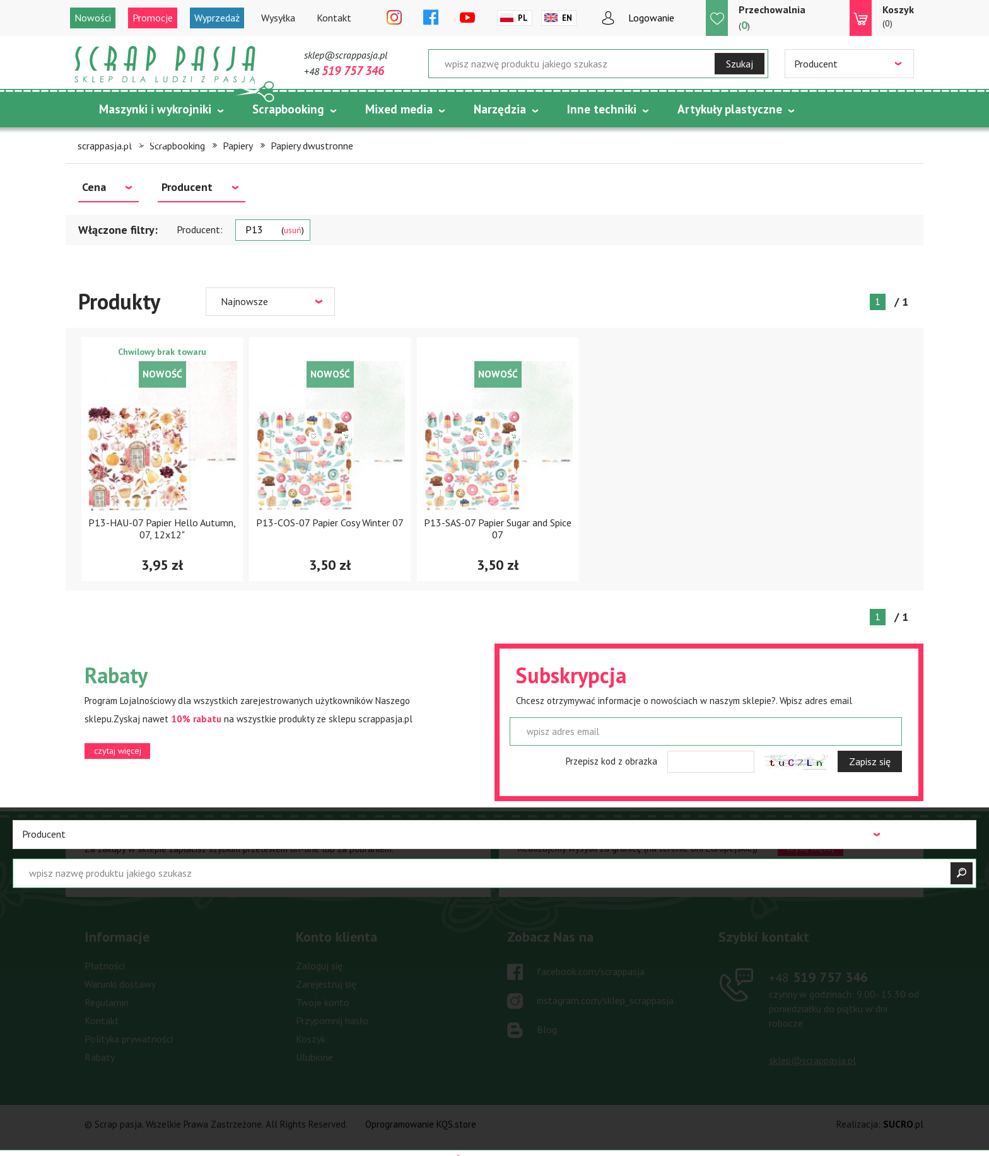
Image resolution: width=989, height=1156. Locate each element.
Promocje (152, 17)
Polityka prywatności (129, 1038)
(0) (898, 16)
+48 (344, 71)
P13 (274, 229)
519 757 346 (818, 977)
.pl (903, 1124)
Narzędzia (500, 109)
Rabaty (100, 1057)
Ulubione (314, 1057)
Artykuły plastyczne (729, 109)
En (567, 18)
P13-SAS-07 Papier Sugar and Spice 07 (497, 528)
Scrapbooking (288, 109)
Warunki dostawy (120, 984)
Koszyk (310, 1038)
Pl (523, 18)
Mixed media (399, 109)
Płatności (105, 965)
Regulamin (107, 1002)
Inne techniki (601, 109)
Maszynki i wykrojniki (155, 109)
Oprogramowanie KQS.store (420, 1124)
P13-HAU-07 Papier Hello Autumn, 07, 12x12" (162, 528)
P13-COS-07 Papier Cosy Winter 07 (330, 522)
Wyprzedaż (217, 17)
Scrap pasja (165, 64)
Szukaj (739, 63)
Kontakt (334, 17)
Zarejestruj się (326, 984)
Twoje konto (322, 1002)
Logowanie (651, 17)
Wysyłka (278, 17)
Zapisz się (870, 761)
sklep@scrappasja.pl (345, 55)
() (772, 17)
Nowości (92, 17)
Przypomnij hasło (332, 1020)
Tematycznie (133, 140)
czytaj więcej (117, 750)
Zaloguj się (319, 965)
